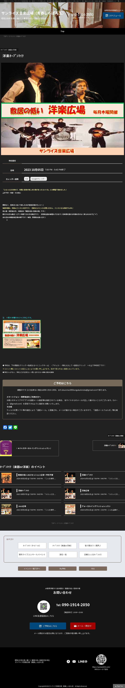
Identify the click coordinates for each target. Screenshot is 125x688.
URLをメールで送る (101, 669)
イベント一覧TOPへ (32, 568)
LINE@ (82, 661)
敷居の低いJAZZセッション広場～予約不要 (35, 475)
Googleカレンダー (39, 179)
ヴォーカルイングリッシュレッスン (96, 506)
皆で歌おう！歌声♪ (93, 545)
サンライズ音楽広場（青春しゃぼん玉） (33, 13)
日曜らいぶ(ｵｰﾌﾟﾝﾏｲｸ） (93, 554)
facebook (68, 661)
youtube (74, 661)
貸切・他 (63, 554)
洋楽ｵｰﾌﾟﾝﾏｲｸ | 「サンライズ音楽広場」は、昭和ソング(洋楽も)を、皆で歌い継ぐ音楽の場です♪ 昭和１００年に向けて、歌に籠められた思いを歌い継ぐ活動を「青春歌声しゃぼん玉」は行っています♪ (61, 1)
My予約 (62, 568)
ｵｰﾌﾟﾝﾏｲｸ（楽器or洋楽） (62, 545)
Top (62, 31)
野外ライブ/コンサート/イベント (32, 554)
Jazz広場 (22, 506)
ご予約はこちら (50, 625)
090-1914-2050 (82, 14)
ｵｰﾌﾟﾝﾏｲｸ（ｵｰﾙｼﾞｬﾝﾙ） (32, 545)
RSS (93, 568)
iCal (26, 179)
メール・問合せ (84, 625)
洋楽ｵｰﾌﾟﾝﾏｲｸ (87, 475)
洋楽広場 (85, 490)
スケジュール (115, 15)
